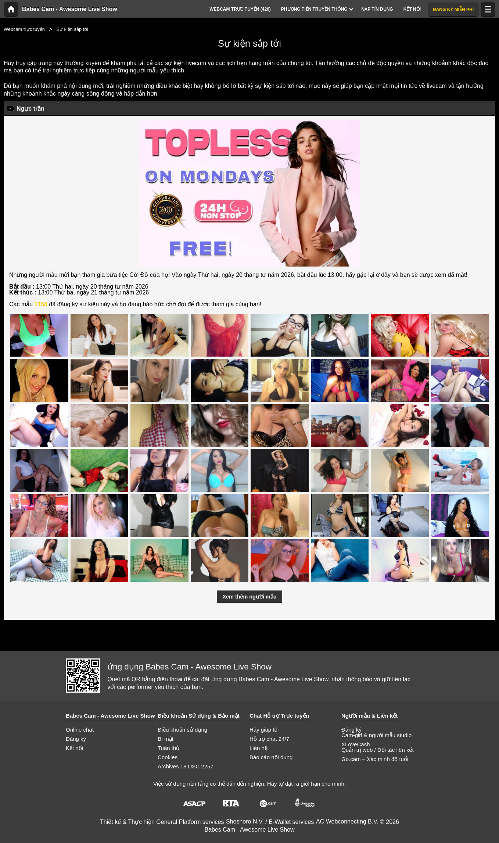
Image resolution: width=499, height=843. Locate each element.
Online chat (80, 729)
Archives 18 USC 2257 (185, 766)
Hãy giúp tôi (264, 729)
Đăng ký (76, 739)
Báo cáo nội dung (271, 757)
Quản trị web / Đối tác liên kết (377, 750)
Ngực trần (30, 109)
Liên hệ (259, 748)
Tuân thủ (168, 748)
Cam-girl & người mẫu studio (376, 735)
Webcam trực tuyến (24, 29)
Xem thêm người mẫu (250, 597)
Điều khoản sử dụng (182, 729)
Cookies (167, 757)
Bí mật (165, 739)
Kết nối (74, 748)
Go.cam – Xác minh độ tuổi (374, 759)
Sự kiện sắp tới (72, 29)
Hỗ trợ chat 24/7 (269, 739)
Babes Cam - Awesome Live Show (69, 9)
